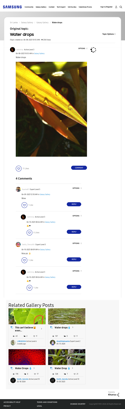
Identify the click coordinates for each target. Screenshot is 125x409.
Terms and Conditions (47, 402)
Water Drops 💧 (102, 327)
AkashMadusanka (63, 341)
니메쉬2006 (21, 341)
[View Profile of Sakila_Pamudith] (28, 245)
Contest (51, 7)
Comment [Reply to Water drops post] (79, 168)
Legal (39, 406)
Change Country (77, 404)
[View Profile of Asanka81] (25, 189)
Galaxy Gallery (41, 7)
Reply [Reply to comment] (74, 204)
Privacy (7, 406)
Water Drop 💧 (23, 368)
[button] (83, 48)
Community (29, 7)
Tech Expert (61, 7)
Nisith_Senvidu (102, 341)
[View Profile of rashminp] (19, 50)
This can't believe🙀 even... (25, 329)
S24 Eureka (72, 7)
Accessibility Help (12, 402)
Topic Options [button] (108, 34)
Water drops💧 (63, 327)
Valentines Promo (85, 7)
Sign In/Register (106, 7)
